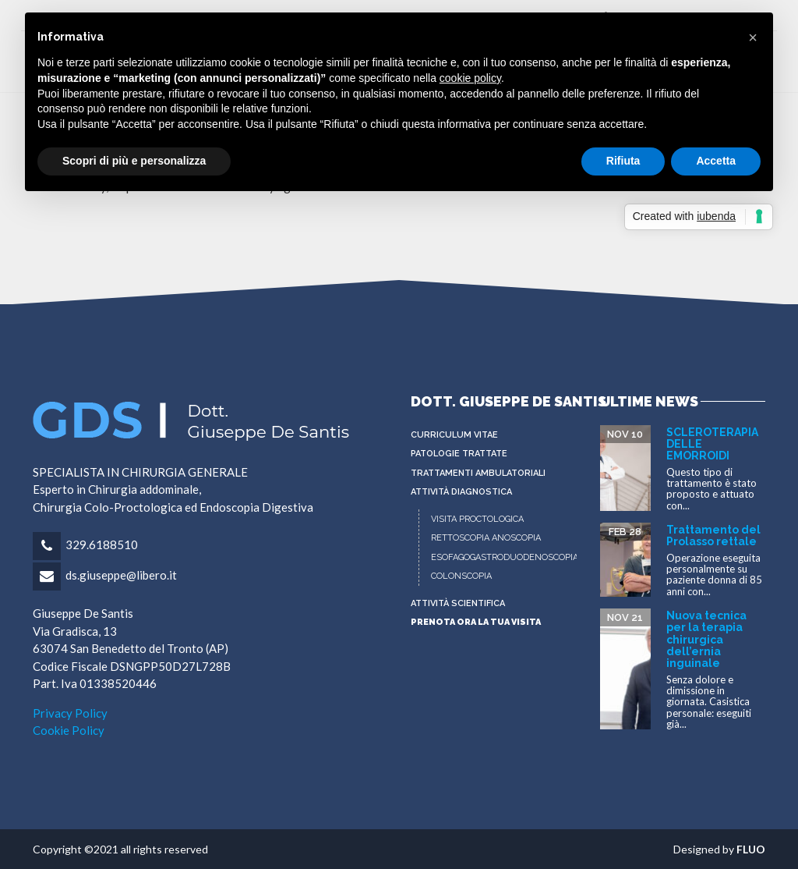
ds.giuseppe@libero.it (121, 575)
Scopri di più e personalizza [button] (134, 160)
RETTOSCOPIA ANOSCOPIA (486, 538)
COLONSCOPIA (461, 576)
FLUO (750, 849)
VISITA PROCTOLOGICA (477, 519)
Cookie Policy (68, 730)
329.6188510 (101, 544)
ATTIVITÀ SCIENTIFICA (458, 603)
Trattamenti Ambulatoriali (478, 473)
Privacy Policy (70, 713)
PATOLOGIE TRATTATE (459, 454)
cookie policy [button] (470, 78)
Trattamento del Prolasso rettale (713, 535)
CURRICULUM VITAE (454, 435)
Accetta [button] (716, 160)
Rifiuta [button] (623, 160)
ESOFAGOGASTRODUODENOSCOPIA (504, 557)
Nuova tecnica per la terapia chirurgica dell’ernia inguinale (706, 639)
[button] (752, 37)
